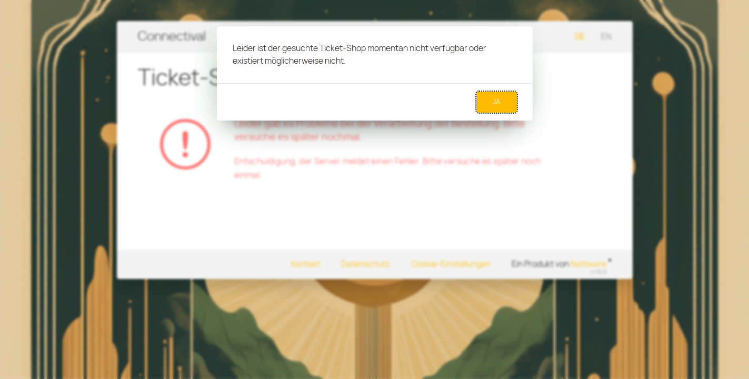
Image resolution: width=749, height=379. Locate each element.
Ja (497, 102)
